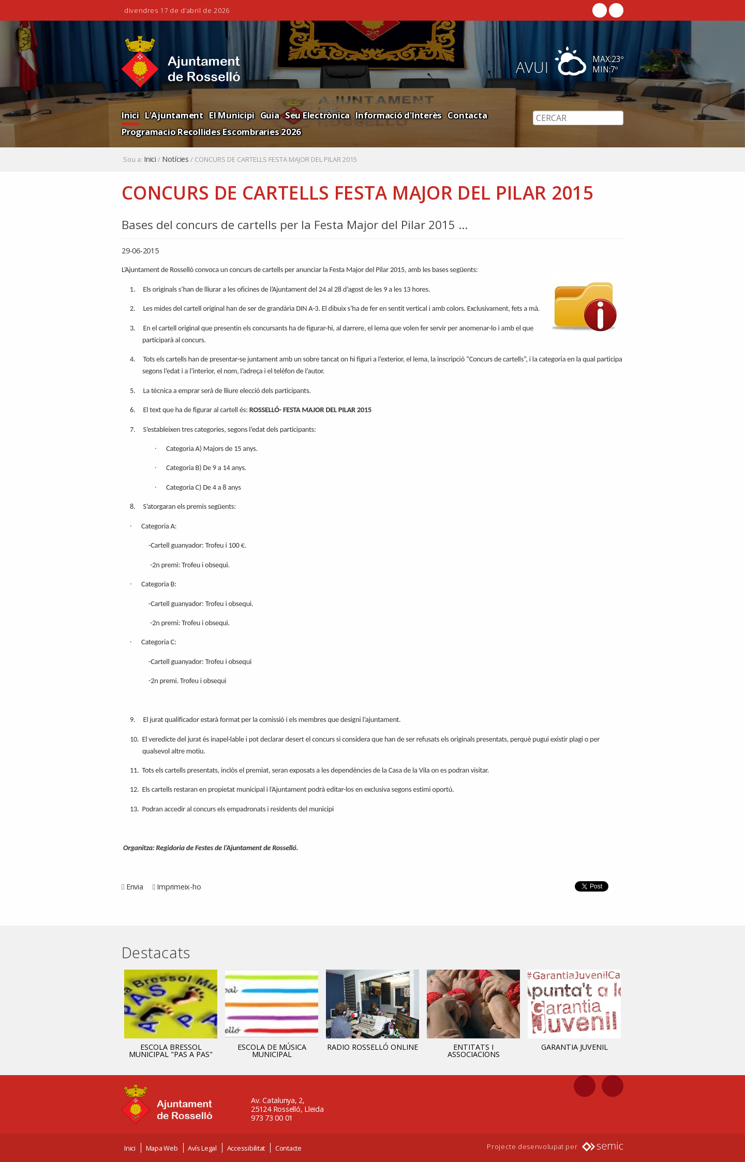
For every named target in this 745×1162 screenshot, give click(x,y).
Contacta (467, 115)
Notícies (175, 159)
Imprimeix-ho (179, 887)
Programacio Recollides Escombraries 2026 (211, 132)
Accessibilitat (246, 1148)
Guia (269, 115)
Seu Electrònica (317, 115)
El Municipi (231, 115)
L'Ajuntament (174, 115)
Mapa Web (162, 1148)
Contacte (288, 1148)
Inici (130, 115)
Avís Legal (202, 1148)
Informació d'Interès (398, 115)
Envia (134, 887)
